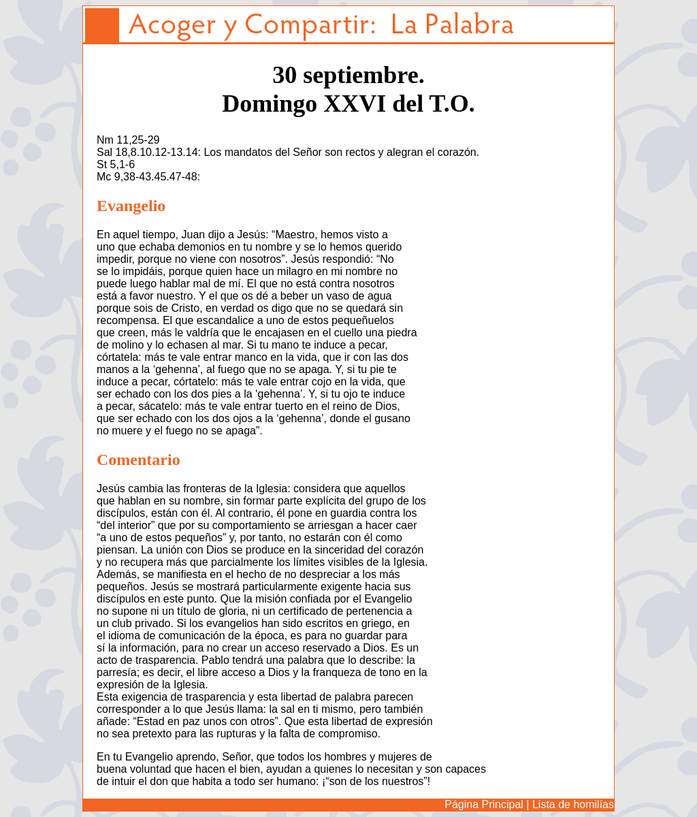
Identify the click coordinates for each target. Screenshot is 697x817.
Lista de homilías (573, 804)
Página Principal (483, 804)
